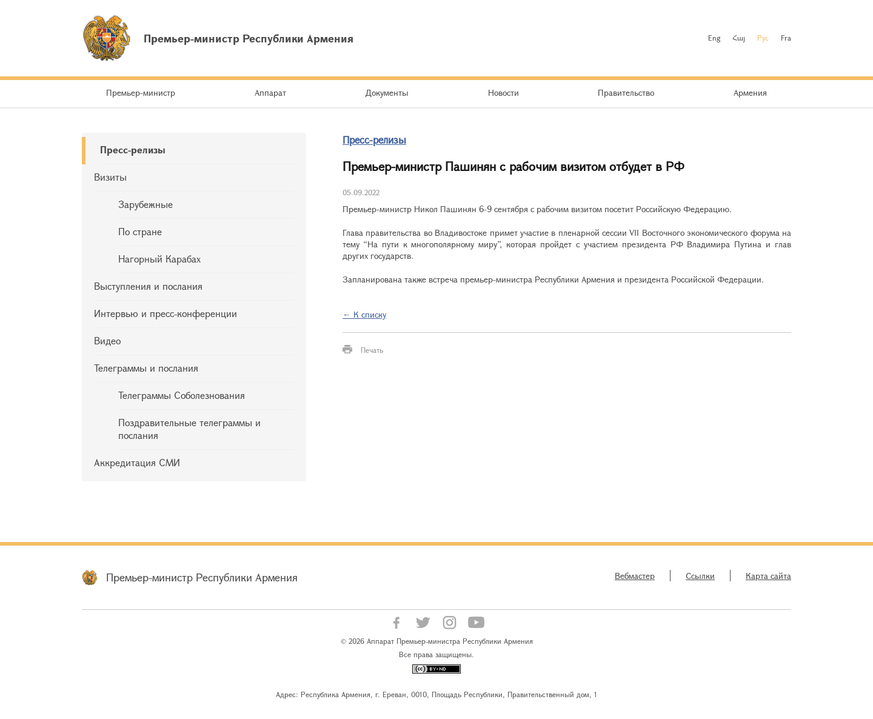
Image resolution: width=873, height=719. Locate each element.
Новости (503, 92)
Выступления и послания (148, 285)
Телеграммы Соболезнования (181, 395)
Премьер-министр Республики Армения (202, 577)
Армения (750, 92)
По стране (140, 231)
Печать (372, 350)
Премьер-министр (140, 92)
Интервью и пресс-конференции (165, 313)
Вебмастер (635, 575)
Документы (387, 92)
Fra (786, 37)
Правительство (626, 92)
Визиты (110, 176)
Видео (107, 340)
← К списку (364, 314)
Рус (763, 37)
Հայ (738, 37)
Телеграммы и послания (146, 367)
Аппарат (270, 92)
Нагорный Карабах (159, 258)
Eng (714, 37)
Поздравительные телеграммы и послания (189, 428)
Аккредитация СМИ (137, 462)
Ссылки (700, 575)
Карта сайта (768, 575)
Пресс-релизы (133, 149)
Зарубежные (145, 204)
